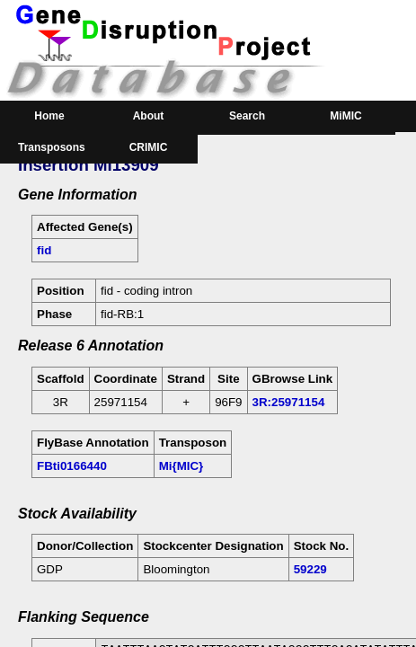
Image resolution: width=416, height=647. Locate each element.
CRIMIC (148, 147)
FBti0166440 (72, 466)
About (148, 116)
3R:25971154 (288, 402)
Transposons (51, 147)
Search (247, 116)
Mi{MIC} (181, 466)
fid (44, 250)
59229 (310, 569)
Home (49, 116)
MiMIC (345, 116)
